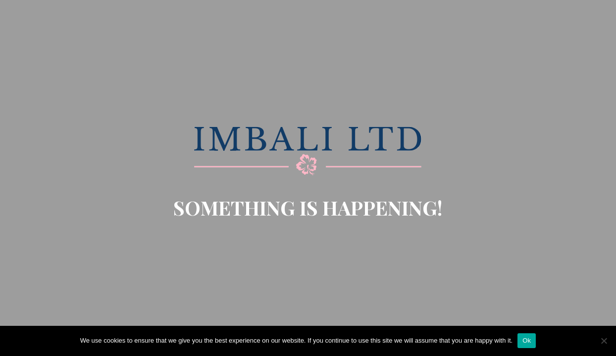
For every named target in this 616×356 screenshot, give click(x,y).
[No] (604, 341)
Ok (526, 340)
